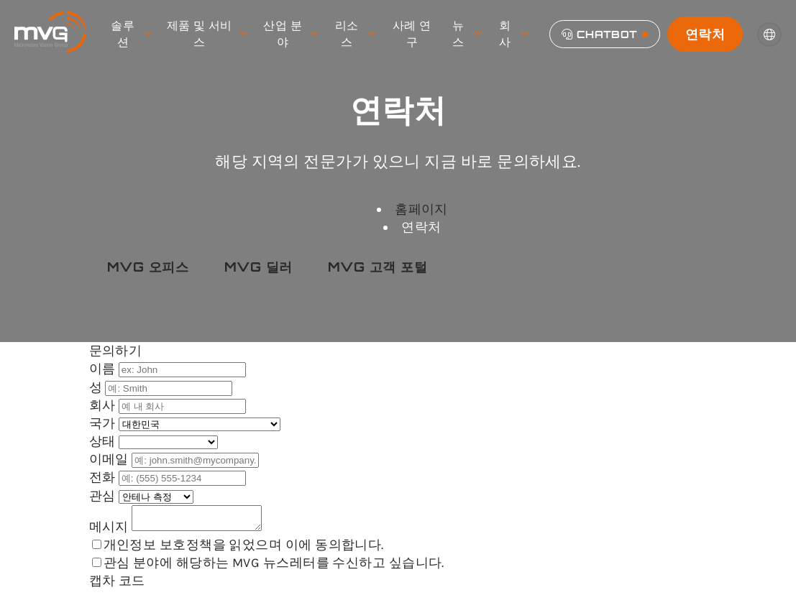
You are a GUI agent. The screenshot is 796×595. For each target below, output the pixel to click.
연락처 (705, 34)
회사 (104, 405)
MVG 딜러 (258, 267)
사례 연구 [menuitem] (412, 33)
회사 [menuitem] (513, 33)
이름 (104, 369)
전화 (104, 477)
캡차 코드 (117, 585)
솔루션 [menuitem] (131, 33)
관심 (104, 496)
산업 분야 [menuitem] (290, 33)
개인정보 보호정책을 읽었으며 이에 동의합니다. (244, 549)
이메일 (110, 459)
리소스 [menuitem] (355, 33)
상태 (104, 441)
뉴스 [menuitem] (466, 33)
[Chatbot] (604, 34)
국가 (104, 423)
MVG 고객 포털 (377, 267)
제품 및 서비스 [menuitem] (207, 33)
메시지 (110, 531)
